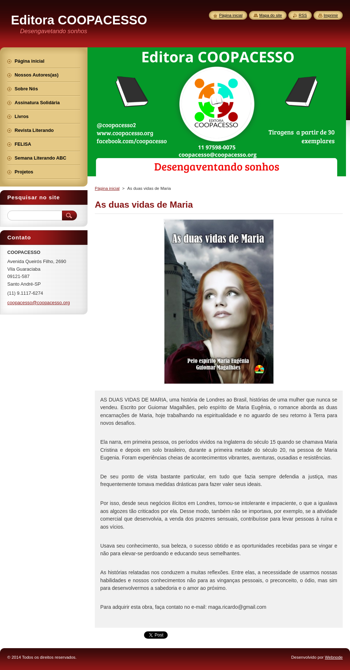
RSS (303, 15)
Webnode (334, 657)
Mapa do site (270, 15)
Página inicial (107, 188)
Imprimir (331, 15)
